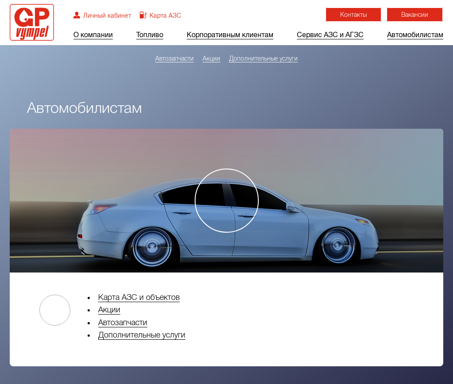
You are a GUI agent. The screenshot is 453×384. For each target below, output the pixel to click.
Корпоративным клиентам (230, 35)
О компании (93, 35)
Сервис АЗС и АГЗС (330, 35)
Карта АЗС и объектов (139, 297)
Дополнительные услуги (263, 58)
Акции (211, 58)
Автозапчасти (174, 58)
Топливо (149, 35)
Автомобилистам (415, 35)
